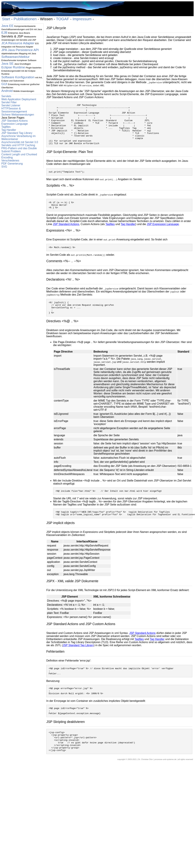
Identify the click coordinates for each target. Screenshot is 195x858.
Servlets (6, 96)
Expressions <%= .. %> (63, 240)
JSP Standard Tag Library (16, 133)
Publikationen (25, 19)
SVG (4, 166)
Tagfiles (6, 126)
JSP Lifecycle (56, 28)
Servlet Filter (9, 102)
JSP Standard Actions (14, 120)
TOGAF (62, 19)
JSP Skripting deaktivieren (65, 741)
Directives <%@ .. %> (62, 334)
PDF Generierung (12, 163)
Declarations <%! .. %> (63, 290)
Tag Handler (8, 129)
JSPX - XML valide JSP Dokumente (72, 596)
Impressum (82, 19)
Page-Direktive (67, 355)
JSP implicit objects (60, 538)
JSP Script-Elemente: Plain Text (69, 160)
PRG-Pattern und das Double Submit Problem (19, 150)
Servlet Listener (10, 105)
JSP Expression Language (163, 234)
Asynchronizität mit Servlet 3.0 (19, 142)
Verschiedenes (10, 160)
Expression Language (14, 123)
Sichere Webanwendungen (17, 114)
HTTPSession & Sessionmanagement (14, 110)
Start (6, 19)
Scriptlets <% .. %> (60, 194)
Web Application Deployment (18, 99)
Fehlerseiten (55, 666)
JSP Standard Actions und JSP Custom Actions (80, 639)
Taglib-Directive (71, 515)
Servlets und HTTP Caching (18, 145)
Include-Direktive (72, 493)
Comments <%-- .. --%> (63, 272)
